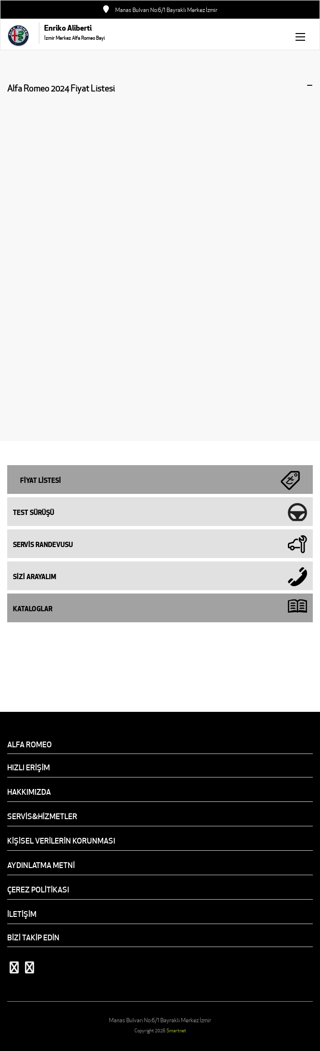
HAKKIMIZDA (29, 792)
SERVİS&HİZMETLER (42, 816)
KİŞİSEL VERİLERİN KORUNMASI (61, 840)
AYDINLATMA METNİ (41, 865)
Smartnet (176, 1031)
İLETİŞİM (21, 914)
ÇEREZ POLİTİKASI (38, 889)
